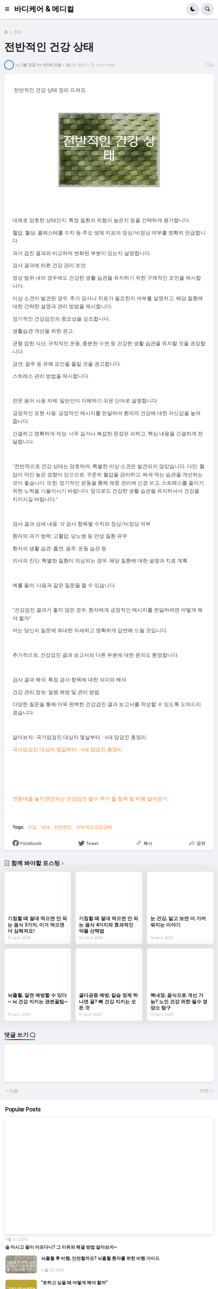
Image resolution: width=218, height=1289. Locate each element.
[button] (9, 9)
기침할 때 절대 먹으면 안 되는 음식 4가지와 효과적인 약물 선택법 (108, 925)
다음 (13, 1091)
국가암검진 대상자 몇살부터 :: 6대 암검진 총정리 (67, 749)
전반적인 (63, 827)
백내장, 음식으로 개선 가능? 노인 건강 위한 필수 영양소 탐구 (178, 1001)
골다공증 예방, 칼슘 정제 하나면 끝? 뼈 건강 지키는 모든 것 (108, 1001)
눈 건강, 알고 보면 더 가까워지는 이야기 (178, 922)
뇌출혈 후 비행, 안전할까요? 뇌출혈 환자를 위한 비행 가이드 (100, 1258)
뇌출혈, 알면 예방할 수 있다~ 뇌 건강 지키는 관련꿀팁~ (37, 998)
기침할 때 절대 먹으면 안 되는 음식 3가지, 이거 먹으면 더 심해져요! (37, 925)
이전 (204, 1091)
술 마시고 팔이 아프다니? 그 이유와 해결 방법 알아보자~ (61, 1247)
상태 (45, 827)
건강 (17, 32)
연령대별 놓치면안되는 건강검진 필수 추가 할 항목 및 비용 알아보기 (90, 798)
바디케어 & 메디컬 (44, 9)
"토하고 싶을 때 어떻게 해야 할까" (74, 1282)
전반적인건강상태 (94, 827)
